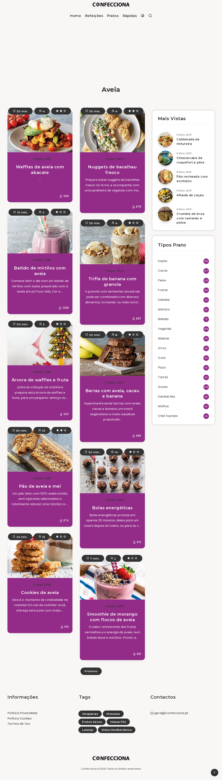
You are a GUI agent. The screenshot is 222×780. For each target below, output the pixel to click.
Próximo (91, 671)
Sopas (162, 261)
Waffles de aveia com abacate (40, 169)
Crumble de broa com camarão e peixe (190, 218)
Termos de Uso (18, 724)
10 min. (20, 212)
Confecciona (89, 768)
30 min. (20, 110)
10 (41, 430)
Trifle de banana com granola (112, 281)
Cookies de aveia (40, 592)
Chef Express (168, 416)
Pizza (162, 367)
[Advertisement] (111, 51)
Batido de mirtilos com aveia (40, 271)
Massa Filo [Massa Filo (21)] (118, 722)
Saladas (164, 300)
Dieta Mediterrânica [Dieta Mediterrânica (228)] (117, 730)
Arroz (162, 348)
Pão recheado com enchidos (192, 179)
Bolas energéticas (112, 507)
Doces (163, 387)
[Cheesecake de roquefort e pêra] (165, 158)
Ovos (162, 358)
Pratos (113, 16)
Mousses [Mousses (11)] (113, 714)
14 (114, 451)
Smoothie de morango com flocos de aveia (112, 617)
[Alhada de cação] (165, 195)
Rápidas (130, 16)
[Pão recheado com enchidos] (165, 176)
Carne (162, 271)
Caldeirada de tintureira (188, 141)
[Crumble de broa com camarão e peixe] (165, 213)
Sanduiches (166, 396)
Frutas (163, 290)
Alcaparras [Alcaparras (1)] (90, 714)
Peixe (162, 280)
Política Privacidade (22, 713)
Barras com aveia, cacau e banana (112, 393)
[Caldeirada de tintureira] (165, 139)
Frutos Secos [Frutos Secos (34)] (92, 722)
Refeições (94, 16)
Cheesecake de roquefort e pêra (190, 160)
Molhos (163, 406)
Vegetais (164, 329)
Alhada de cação (190, 195)
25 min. (20, 536)
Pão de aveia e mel (40, 486)
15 (41, 536)
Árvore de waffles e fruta (40, 379)
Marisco (164, 309)
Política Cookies (19, 718)
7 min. (92, 558)
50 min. (19, 430)
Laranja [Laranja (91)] (87, 730)
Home (75, 16)
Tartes (163, 377)
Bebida (163, 319)
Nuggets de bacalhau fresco (112, 169)
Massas (163, 338)
